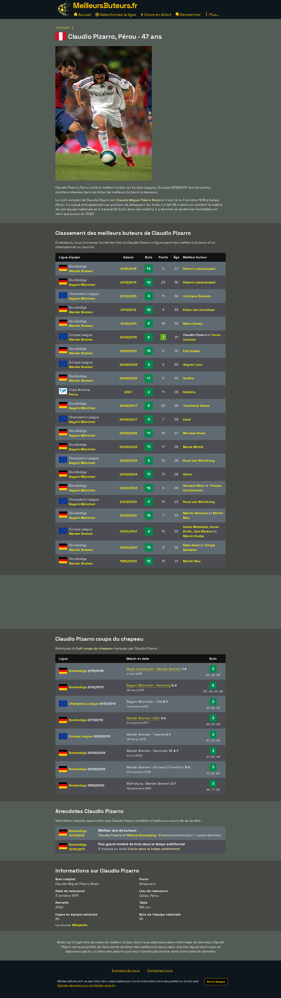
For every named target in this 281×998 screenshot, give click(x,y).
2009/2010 (128, 337)
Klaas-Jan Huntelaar (199, 310)
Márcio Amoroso (195, 513)
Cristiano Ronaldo (197, 296)
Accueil (82, 14)
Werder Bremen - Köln (143, 718)
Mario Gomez (193, 323)
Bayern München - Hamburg (149, 685)
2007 (128, 392)
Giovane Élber (193, 485)
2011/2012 (128, 310)
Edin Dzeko (191, 351)
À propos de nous (125, 970)
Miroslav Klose (194, 433)
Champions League (92, 703)
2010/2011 (128, 323)
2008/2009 (128, 364)
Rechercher (188, 14)
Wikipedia (79, 925)
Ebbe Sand (191, 545)
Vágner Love (192, 364)
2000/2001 (128, 531)
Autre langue (216, 981)
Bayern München (82, 285)
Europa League (89, 736)
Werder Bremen (81, 271)
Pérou (73, 394)
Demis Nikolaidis (195, 527)
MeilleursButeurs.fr (105, 5)
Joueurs (62, 28)
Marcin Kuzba (193, 536)
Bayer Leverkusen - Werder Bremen (154, 669)
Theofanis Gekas (196, 406)
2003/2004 (128, 474)
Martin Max (192, 561)
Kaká (187, 419)
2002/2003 (128, 488)
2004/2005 (128, 447)
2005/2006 (128, 433)
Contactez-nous (160, 970)
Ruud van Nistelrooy (199, 460)
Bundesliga (86, 671)
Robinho (189, 392)
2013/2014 (128, 282)
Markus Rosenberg (141, 835)
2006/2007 (128, 406)
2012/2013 (128, 296)
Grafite (188, 378)
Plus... (212, 14)
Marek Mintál (193, 447)
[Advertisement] (140, 602)
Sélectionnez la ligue (115, 14)
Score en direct (155, 14)
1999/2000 (128, 561)
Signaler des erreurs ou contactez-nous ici (86, 985)
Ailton (187, 474)
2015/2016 (128, 269)
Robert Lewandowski (199, 269)
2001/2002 (128, 502)
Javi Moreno (203, 531)
